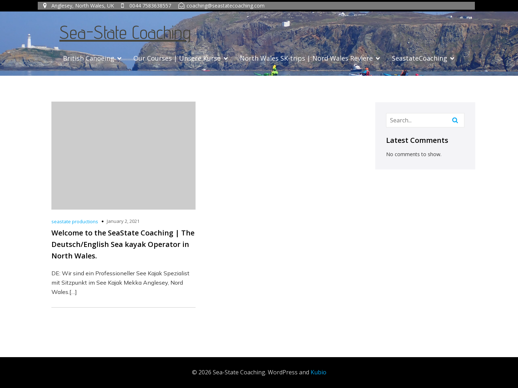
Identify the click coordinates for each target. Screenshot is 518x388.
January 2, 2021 (123, 221)
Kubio (318, 372)
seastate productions (74, 221)
